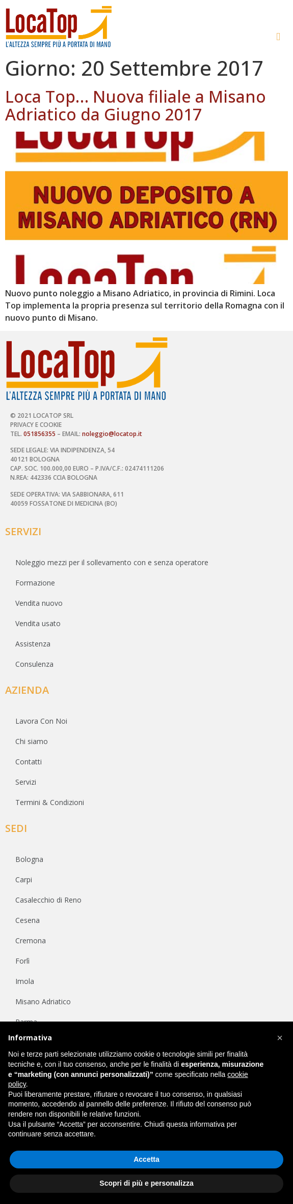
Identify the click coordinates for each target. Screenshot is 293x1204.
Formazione (35, 583)
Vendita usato (38, 623)
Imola (24, 981)
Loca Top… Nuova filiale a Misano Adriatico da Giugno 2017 (135, 105)
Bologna (29, 859)
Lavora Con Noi (41, 721)
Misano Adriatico (43, 1001)
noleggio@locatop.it (112, 433)
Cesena (27, 920)
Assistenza (32, 644)
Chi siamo (31, 741)
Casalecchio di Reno (48, 900)
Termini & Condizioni (49, 802)
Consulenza (34, 664)
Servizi (25, 782)
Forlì (22, 961)
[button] (279, 37)
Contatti (28, 761)
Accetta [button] (146, 1159)
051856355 (39, 433)
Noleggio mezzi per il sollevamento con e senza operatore (111, 562)
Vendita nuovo (39, 603)
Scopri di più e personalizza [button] (146, 1183)
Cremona (30, 940)
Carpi (23, 879)
